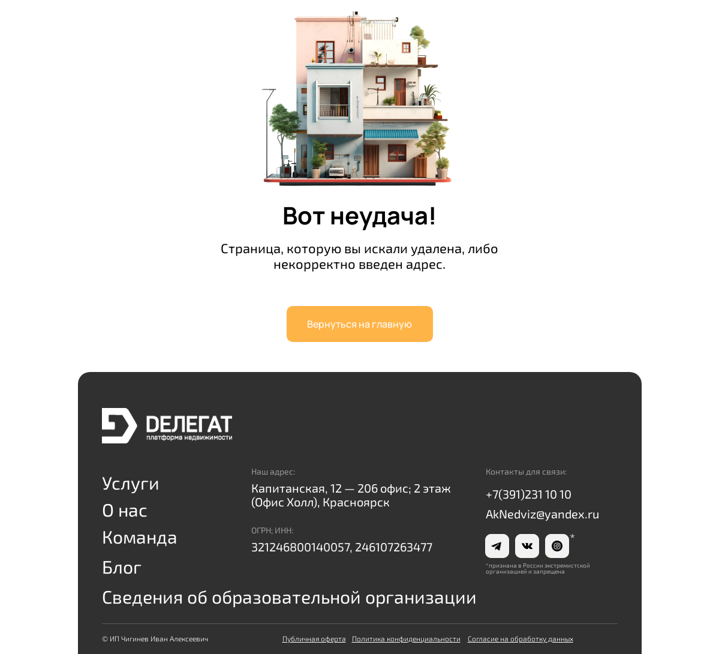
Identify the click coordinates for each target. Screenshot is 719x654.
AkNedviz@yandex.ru (542, 513)
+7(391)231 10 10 (528, 494)
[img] (167, 425)
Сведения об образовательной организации (289, 596)
